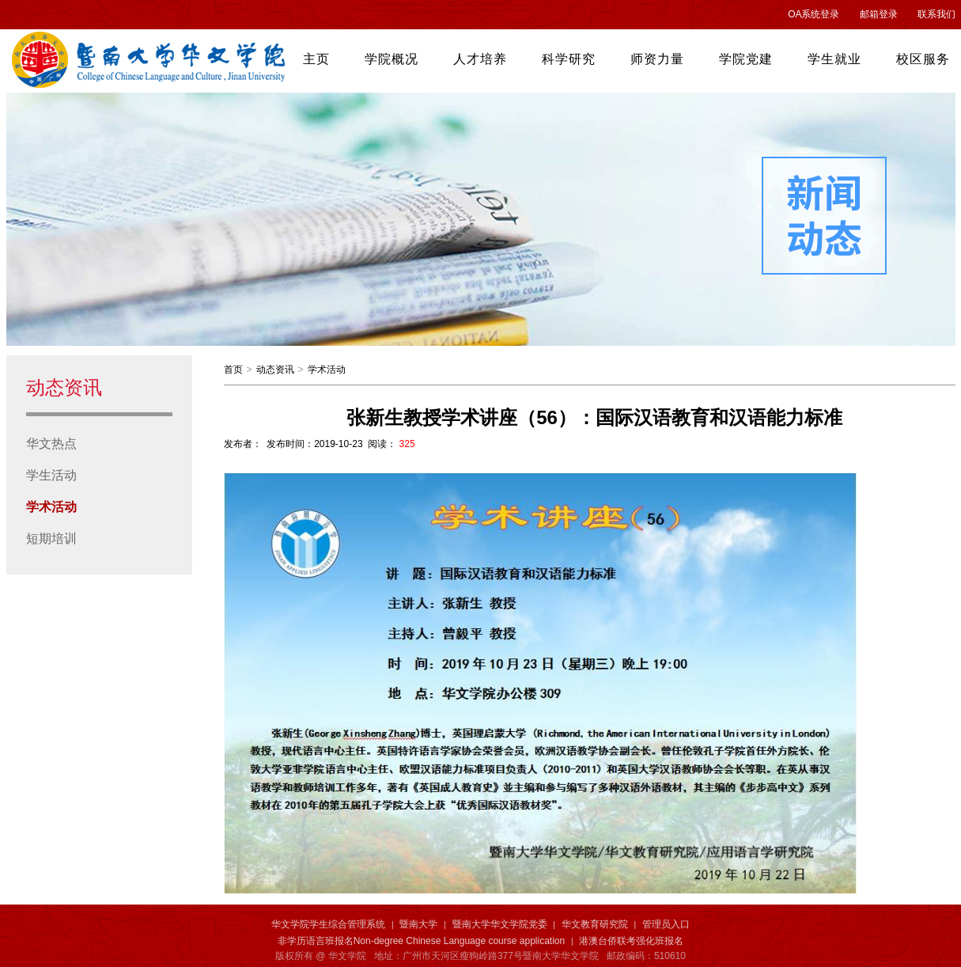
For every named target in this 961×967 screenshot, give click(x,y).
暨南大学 (418, 924)
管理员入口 (666, 924)
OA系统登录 (813, 14)
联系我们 (936, 14)
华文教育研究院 (595, 924)
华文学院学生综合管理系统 (328, 924)
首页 (233, 369)
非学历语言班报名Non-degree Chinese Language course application (422, 940)
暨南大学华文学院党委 (499, 924)
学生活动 (51, 475)
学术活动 (51, 507)
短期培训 (51, 538)
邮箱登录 (879, 14)
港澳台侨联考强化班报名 (631, 940)
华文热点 (51, 443)
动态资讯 (275, 369)
